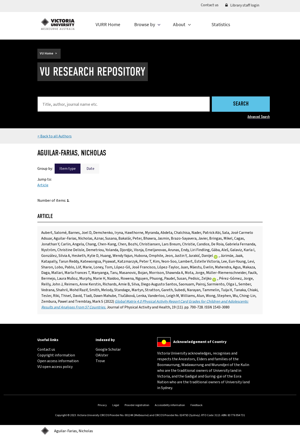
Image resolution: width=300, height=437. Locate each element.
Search (241, 104)
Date (90, 168)
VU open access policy (55, 366)
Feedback (196, 405)
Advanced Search (259, 116)
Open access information (58, 361)
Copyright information (56, 355)
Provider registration (137, 405)
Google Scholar (108, 349)
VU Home (46, 53)
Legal (115, 405)
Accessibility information (170, 405)
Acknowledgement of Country (199, 341)
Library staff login (242, 5)
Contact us (211, 5)
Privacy (102, 405)
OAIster (102, 355)
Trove (100, 361)
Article (42, 185)
